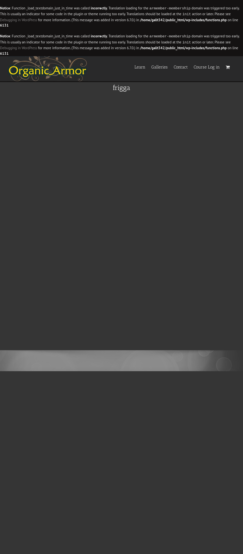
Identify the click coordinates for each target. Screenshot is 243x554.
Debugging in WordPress (18, 19)
